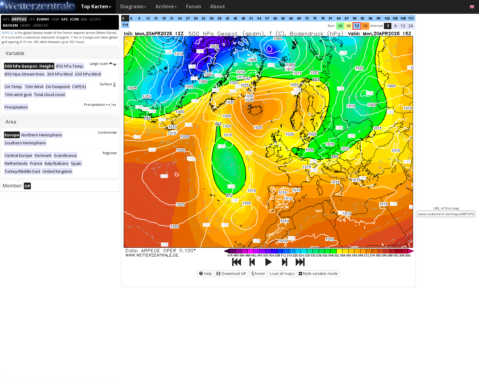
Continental (107, 132)
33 (203, 18)
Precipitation (100, 104)
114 (125, 24)
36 (211, 18)
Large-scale (103, 63)
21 (172, 18)
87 (346, 18)
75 (314, 18)
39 (219, 18)
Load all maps (282, 273)
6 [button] (395, 25)
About (217, 6)
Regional (110, 152)
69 (299, 18)
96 (370, 18)
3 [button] (388, 25)
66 (291, 18)
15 (156, 18)
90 (354, 18)
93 (362, 18)
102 (387, 18)
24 (179, 18)
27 (187, 18)
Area (10, 121)
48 (243, 18)
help (205, 273)
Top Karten (96, 6)
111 (411, 18)
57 (267, 18)
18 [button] (365, 25)
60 (275, 18)
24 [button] (410, 25)
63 (283, 18)
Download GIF (231, 273)
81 (330, 18)
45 (235, 18)
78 (322, 18)
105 (395, 18)
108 (403, 18)
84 (338, 18)
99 (378, 18)
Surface (108, 84)
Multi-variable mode (318, 273)
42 (227, 18)
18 (164, 18)
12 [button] (357, 25)
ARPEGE (8, 33)
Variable (14, 53)
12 (148, 18)
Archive (166, 6)
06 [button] (348, 25)
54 (259, 18)
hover (258, 273)
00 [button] (340, 25)
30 (195, 18)
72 (307, 18)
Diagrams (133, 6)
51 (251, 18)
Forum (193, 6)
